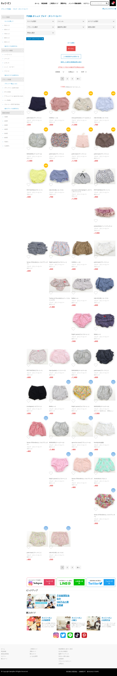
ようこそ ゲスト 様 (109, 9)
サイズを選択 (31, 21)
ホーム (3, 649)
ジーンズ (6, 59)
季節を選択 (31, 33)
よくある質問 (33, 656)
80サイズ (6, 38)
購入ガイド (33, 654)
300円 (6, 125)
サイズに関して (9, 21)
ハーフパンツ (7, 54)
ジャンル (60, 21)
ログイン (3, 656)
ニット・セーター (8, 67)
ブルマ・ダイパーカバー (20, 9)
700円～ (6, 142)
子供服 (29, 16)
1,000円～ (7, 146)
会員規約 (61, 659)
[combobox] (59, 71)
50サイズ (6, 25)
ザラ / (7, 92)
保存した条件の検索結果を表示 (71, 62)
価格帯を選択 (61, 27)
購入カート (4, 659)
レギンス (6, 63)
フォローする (49, 582)
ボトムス (36, 16)
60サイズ (6, 29)
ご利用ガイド (33, 649)
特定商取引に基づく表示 (66, 649)
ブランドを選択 (32, 27)
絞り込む (71, 48)
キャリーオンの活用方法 (107, 618)
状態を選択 (91, 27)
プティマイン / (11, 88)
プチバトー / (11, 104)
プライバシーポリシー (65, 661)
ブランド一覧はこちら (11, 84)
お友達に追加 (79, 582)
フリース (6, 71)
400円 (6, 129)
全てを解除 (71, 43)
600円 (6, 138)
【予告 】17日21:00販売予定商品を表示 (71, 67)
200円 (6, 121)
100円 (6, 117)
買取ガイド (33, 651)
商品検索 (3, 651)
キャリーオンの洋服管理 (47, 618)
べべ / (7, 100)
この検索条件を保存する (71, 56)
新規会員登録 (5, 654)
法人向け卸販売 (63, 651)
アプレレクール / (13, 96)
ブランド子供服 (6, 9)
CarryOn (12, 671)
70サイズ (6, 34)
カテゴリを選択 (93, 21)
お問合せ (61, 664)
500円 (6, 133)
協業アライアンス (64, 654)
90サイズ (6, 42)
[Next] (78, 79)
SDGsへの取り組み (64, 656)
